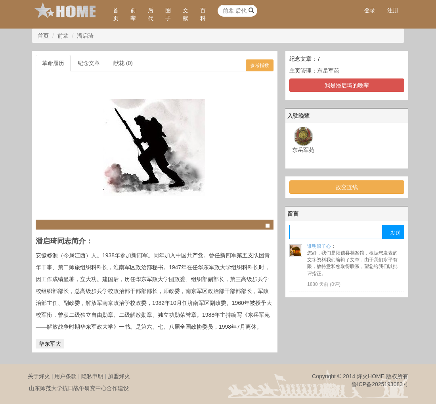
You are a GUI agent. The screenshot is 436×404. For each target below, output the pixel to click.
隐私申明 (92, 376)
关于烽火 (39, 376)
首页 (116, 14)
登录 (369, 10)
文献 (185, 14)
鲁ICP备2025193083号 (380, 384)
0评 (335, 284)
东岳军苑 (328, 70)
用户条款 (65, 376)
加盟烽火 (119, 376)
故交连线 (347, 187)
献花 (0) (123, 63)
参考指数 (259, 65)
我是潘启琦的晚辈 (347, 85)
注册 (392, 10)
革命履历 (53, 63)
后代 (150, 14)
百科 (203, 14)
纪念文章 (89, 63)
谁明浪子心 (319, 246)
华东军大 (50, 344)
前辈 (133, 14)
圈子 (168, 14)
